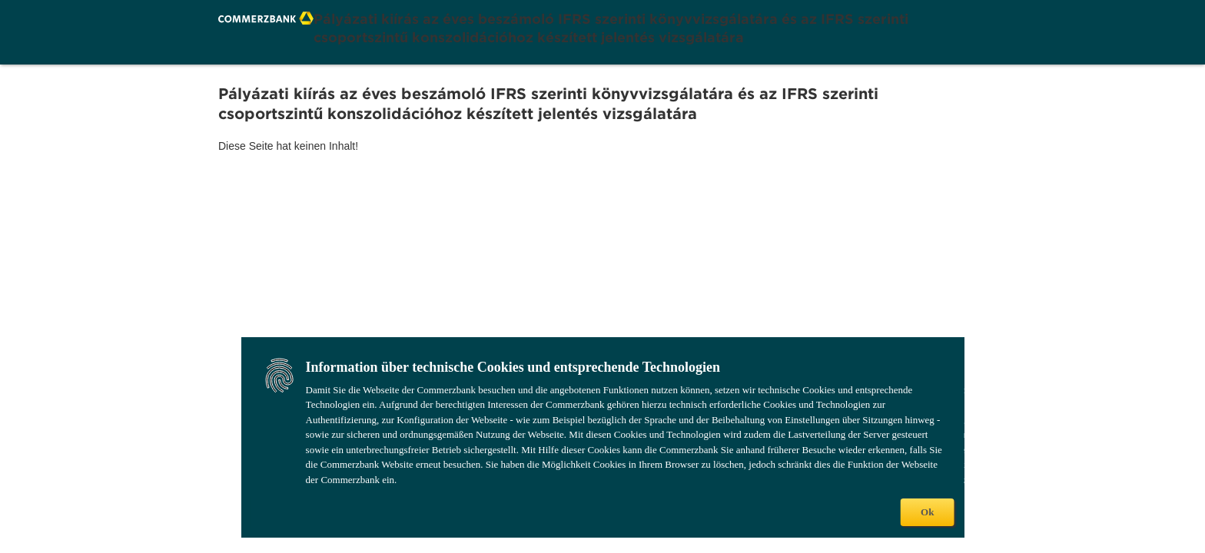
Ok (927, 512)
